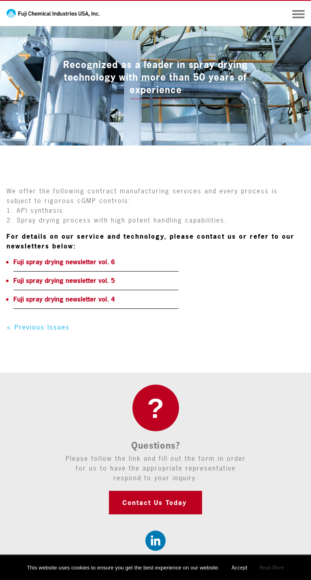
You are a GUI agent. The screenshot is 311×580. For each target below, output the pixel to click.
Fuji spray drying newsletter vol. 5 (64, 280)
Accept (239, 567)
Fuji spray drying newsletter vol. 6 (64, 261)
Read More (272, 567)
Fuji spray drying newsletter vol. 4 (64, 299)
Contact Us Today (154, 502)
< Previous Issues (38, 327)
